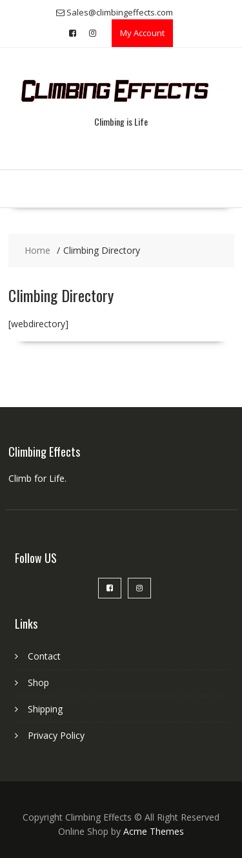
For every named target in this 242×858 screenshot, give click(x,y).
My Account (142, 33)
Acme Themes (153, 831)
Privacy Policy (56, 735)
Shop (38, 682)
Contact (44, 656)
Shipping (45, 709)
